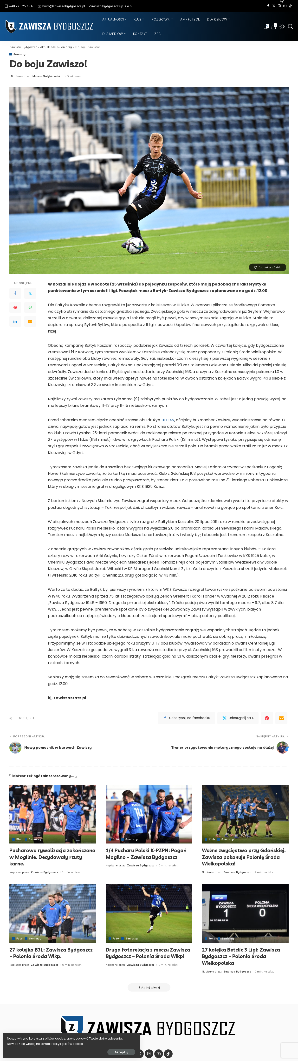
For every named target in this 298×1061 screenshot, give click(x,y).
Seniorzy (19, 54)
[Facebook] (268, 6)
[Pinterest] (15, 307)
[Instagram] (279, 6)
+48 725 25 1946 (19, 6)
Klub (19, 839)
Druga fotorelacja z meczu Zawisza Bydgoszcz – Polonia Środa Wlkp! (143, 956)
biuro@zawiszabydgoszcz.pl (61, 6)
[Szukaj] (290, 26)
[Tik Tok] (290, 6)
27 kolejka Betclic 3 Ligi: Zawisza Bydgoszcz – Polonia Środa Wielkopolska (244, 956)
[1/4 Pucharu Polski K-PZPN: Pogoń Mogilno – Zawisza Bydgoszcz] (149, 814)
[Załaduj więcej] (149, 987)
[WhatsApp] (30, 307)
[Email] (30, 321)
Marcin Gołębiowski (46, 76)
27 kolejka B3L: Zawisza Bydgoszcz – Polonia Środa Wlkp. (51, 953)
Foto (116, 839)
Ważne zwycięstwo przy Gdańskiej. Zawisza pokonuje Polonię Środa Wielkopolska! (239, 857)
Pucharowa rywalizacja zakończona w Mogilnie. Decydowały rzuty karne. (42, 857)
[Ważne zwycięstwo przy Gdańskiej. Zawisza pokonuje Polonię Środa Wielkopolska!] (245, 814)
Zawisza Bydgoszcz (44, 872)
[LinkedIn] (15, 321)
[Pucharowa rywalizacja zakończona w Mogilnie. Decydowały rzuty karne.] (52, 814)
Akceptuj (57, 1051)
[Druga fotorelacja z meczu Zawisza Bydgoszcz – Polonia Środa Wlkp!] (149, 913)
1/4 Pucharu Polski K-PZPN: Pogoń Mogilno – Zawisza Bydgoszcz (140, 857)
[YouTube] (285, 6)
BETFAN (169, 420)
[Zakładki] (266, 26)
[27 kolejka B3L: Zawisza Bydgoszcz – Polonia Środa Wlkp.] (52, 913)
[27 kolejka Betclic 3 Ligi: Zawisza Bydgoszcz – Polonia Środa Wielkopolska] (245, 913)
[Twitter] (274, 6)
